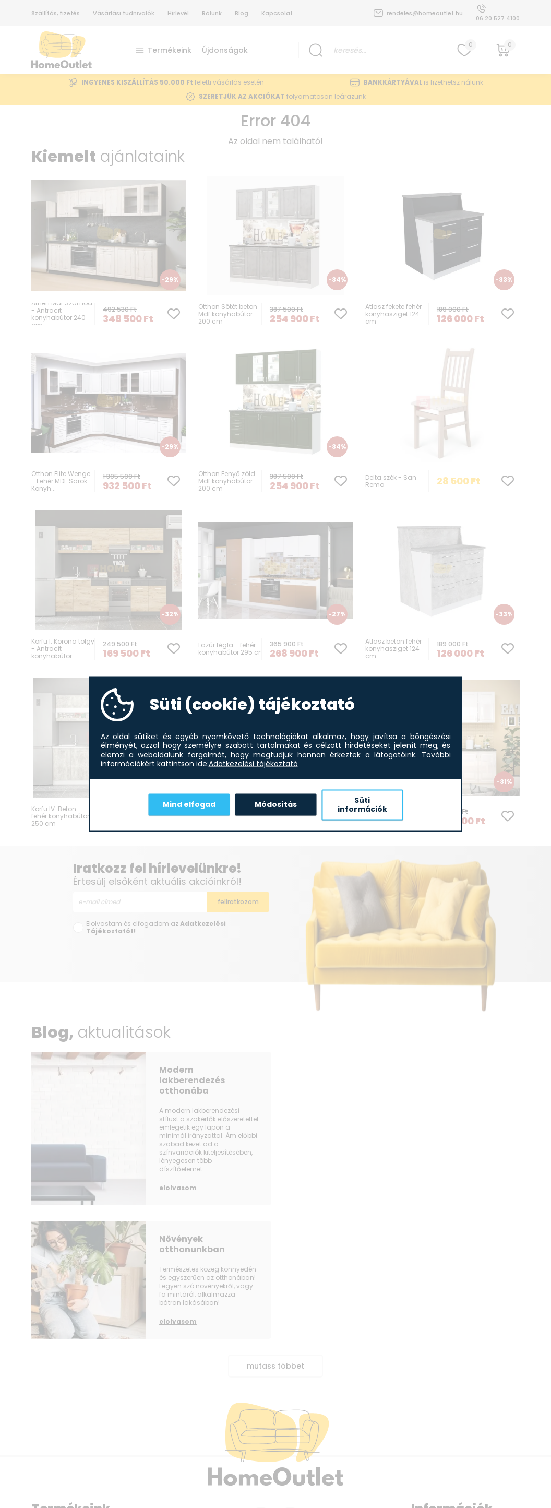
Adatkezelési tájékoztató (253, 764)
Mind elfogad (189, 804)
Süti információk (362, 804)
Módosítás (276, 804)
